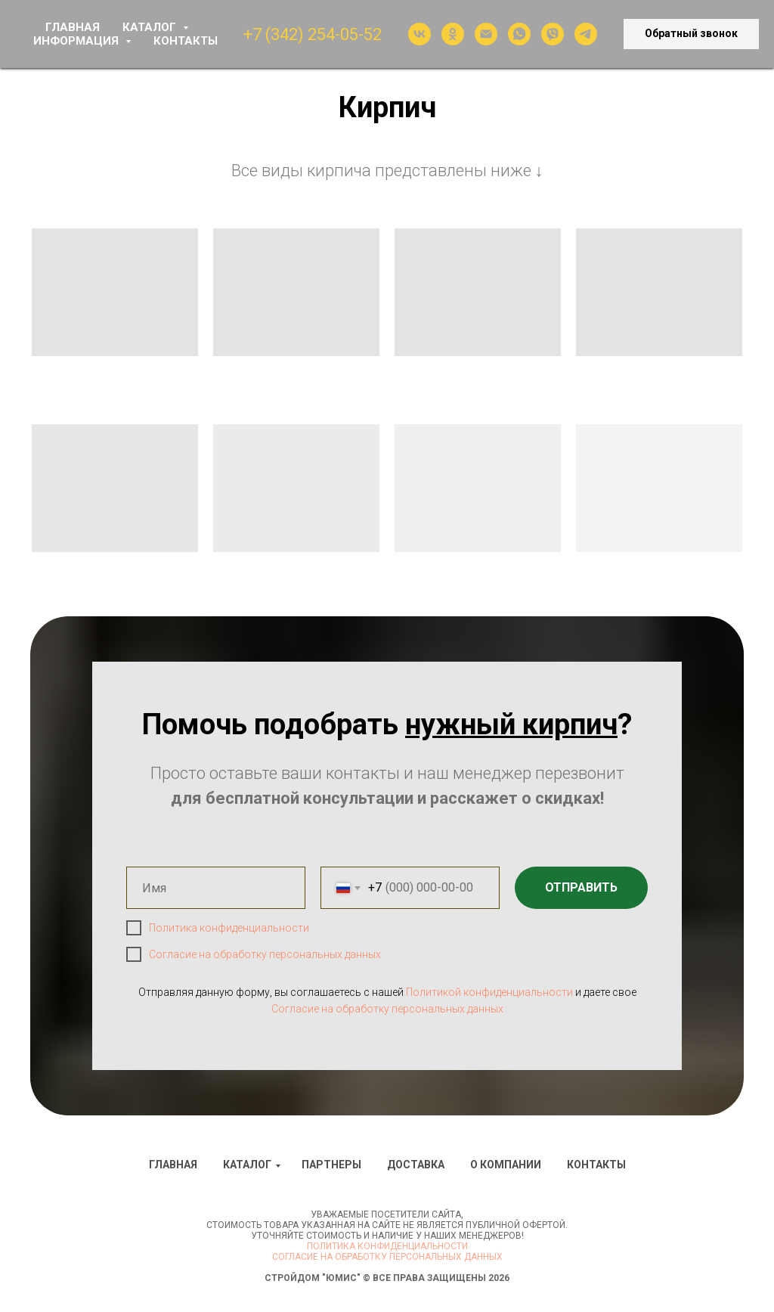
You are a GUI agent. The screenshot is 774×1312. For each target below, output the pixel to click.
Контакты (596, 1164)
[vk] (419, 34)
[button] (691, 34)
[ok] (452, 34)
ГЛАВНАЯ (72, 27)
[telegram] (585, 34)
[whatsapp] (519, 34)
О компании (505, 1164)
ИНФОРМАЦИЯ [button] (77, 41)
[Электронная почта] (486, 34)
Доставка (415, 1164)
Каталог (247, 1164)
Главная (173, 1164)
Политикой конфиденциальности (489, 992)
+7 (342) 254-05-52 (312, 34)
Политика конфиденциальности (229, 928)
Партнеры (331, 1164)
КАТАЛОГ (150, 27)
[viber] (552, 34)
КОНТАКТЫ (185, 41)
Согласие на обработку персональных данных (265, 954)
